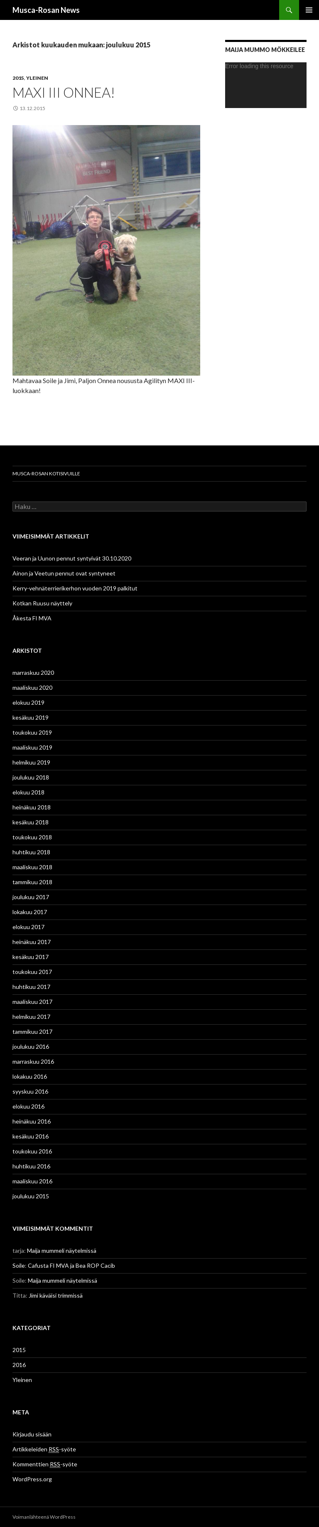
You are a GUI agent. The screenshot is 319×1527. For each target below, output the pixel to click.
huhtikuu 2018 (31, 852)
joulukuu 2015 (30, 1196)
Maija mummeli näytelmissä (61, 1250)
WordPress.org (32, 1479)
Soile (18, 1265)
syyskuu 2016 (30, 1091)
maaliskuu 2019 (32, 747)
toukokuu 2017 (32, 971)
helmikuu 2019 (31, 762)
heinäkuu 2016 (31, 1121)
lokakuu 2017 (29, 911)
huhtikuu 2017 (31, 986)
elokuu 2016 (28, 1106)
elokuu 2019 (28, 702)
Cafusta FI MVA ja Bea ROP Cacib (71, 1265)
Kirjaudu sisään (32, 1434)
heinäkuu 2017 (31, 941)
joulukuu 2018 (30, 777)
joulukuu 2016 (30, 1046)
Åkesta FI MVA (32, 618)
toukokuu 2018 (32, 837)
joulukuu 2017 (30, 896)
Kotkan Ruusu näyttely (42, 603)
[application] (266, 85)
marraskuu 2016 (33, 1061)
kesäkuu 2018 (30, 822)
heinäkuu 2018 (31, 807)
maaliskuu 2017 (32, 1001)
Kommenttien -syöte (44, 1464)
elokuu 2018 (28, 792)
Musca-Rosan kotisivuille (46, 473)
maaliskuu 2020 (32, 687)
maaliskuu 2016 (32, 1181)
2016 (19, 1364)
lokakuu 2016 (29, 1076)
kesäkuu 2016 (30, 1136)
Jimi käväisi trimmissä (56, 1295)
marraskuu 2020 (33, 672)
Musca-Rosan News (46, 10)
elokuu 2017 (28, 926)
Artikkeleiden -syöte (44, 1449)
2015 (18, 78)
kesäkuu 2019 (30, 717)
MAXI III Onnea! (63, 92)
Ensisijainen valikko (309, 10)
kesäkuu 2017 (30, 956)
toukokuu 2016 (32, 1151)
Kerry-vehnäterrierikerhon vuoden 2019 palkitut (74, 588)
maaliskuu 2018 (32, 866)
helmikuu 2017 (31, 1016)
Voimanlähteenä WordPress (44, 1517)
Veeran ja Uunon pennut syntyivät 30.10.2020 (71, 558)
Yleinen (37, 78)
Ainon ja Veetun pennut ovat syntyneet (63, 573)
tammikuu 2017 (32, 1031)
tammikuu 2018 (32, 881)
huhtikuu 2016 (31, 1166)
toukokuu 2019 (32, 732)
